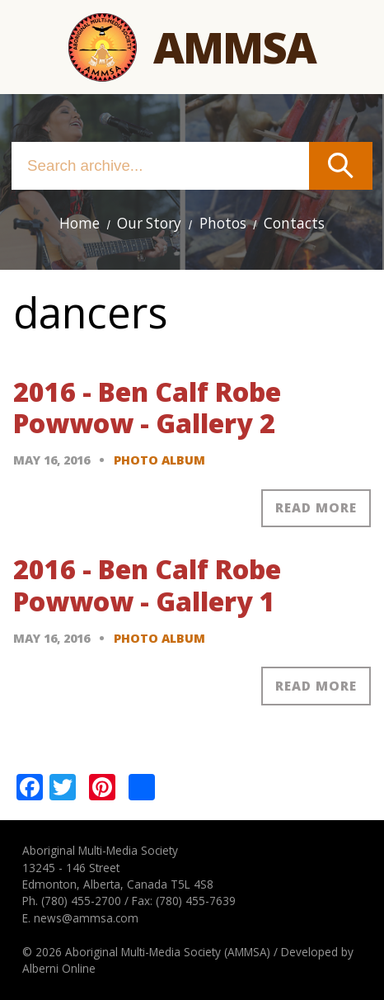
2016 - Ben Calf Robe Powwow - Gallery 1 (147, 584)
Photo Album (159, 460)
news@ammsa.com (86, 918)
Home (79, 223)
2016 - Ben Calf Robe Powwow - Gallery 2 (147, 407)
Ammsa (234, 46)
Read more (316, 507)
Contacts (294, 223)
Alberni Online (59, 968)
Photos (222, 223)
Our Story (149, 223)
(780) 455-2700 (81, 900)
